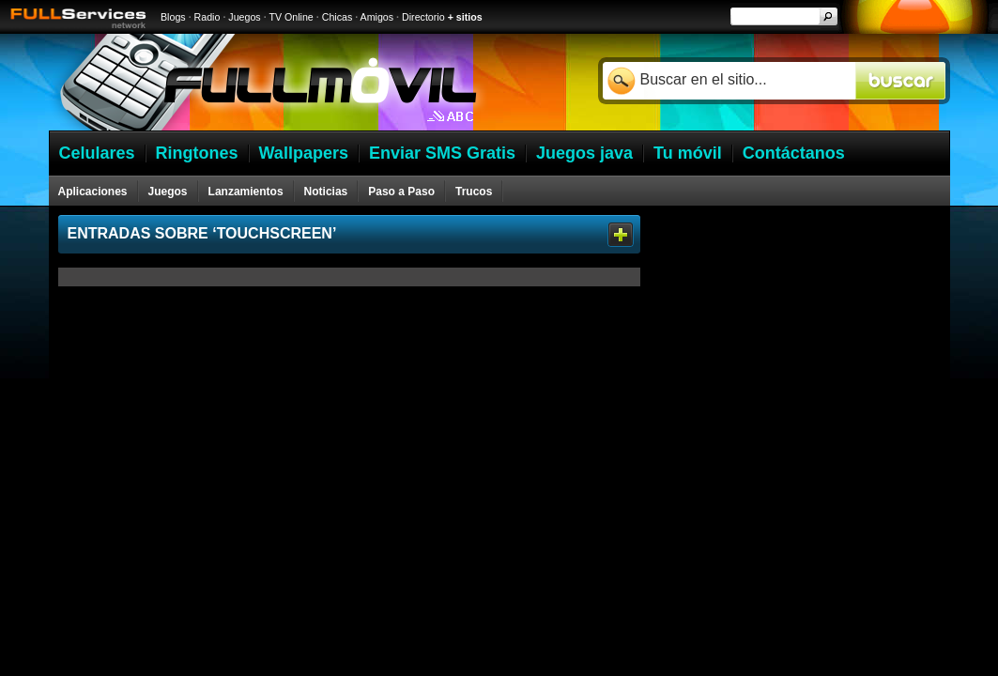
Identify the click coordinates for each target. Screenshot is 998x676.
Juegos (244, 17)
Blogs (173, 17)
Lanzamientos (246, 191)
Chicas (337, 17)
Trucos (473, 191)
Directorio (423, 17)
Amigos (377, 17)
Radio (207, 17)
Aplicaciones (93, 191)
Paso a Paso (401, 191)
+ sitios (465, 17)
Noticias (326, 191)
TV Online (291, 17)
